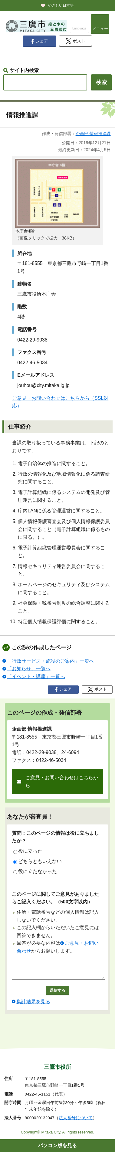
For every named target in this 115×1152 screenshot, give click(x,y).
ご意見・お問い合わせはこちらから (61, 781)
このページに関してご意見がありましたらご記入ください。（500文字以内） (55, 898)
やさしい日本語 (61, 5)
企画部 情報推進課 (93, 133)
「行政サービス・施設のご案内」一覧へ (50, 661)
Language (79, 28)
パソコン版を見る (57, 1145)
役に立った (27, 851)
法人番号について (76, 1118)
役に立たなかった (35, 871)
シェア (39, 41)
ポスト (75, 41)
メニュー (100, 28)
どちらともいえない (37, 861)
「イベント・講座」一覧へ (36, 676)
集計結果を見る (33, 1006)
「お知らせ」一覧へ (29, 668)
